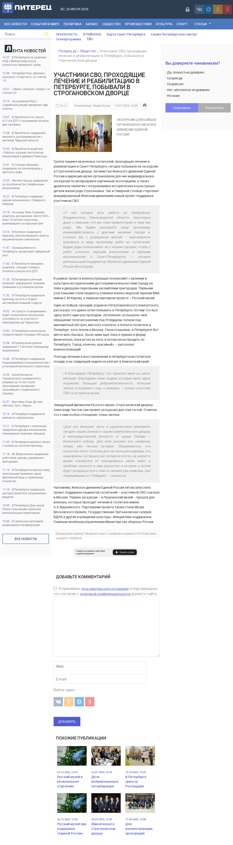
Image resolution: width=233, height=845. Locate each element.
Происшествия (138, 24)
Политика (73, 24)
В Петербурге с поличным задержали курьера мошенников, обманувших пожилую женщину (24, 429)
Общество (112, 24)
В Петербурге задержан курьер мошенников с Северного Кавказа (24, 200)
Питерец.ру (67, 51)
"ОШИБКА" (75, 538)
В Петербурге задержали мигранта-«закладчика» (23, 415)
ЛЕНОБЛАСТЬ (67, 34)
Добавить (67, 721)
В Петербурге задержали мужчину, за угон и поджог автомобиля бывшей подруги (23, 299)
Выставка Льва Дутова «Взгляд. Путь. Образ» (22, 403)
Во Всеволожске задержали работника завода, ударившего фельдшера (25, 457)
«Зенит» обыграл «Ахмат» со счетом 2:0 (26, 91)
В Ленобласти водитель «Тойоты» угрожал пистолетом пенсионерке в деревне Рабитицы (24, 152)
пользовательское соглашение (105, 588)
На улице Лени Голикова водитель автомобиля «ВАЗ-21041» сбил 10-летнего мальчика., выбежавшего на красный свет (26, 217)
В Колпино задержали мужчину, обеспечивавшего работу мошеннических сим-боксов (25, 235)
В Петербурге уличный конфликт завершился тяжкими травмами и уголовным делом (23, 283)
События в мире (45, 24)
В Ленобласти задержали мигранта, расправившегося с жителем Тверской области (23, 136)
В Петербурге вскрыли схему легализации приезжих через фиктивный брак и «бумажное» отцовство (26, 475)
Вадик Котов (101, 105)
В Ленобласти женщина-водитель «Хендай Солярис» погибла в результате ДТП (23, 267)
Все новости (26, 538)
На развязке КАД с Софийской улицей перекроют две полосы (25, 104)
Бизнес (92, 24)
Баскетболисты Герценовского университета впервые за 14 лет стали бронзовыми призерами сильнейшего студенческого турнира (21, 384)
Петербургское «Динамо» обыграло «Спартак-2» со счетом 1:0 (24, 76)
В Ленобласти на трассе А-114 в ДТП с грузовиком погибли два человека (25, 120)
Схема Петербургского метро (174, 34)
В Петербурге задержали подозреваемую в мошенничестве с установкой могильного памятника (26, 362)
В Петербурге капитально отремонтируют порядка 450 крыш (25, 332)
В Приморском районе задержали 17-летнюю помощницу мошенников (25, 346)
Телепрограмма (68, 39)
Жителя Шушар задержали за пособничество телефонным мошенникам (25, 184)
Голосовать (182, 107)
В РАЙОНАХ (92, 34)
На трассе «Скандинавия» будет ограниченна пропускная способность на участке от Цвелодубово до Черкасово (24, 316)
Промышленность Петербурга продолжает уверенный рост (26, 251)
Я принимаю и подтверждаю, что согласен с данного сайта (106, 591)
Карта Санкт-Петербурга (126, 34)
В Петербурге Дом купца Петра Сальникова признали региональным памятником (23, 509)
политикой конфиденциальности (105, 594)
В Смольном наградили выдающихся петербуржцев (22, 523)
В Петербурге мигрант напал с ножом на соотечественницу (26, 443)
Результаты (214, 107)
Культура (164, 24)
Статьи (200, 24)
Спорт (182, 24)
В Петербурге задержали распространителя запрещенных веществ (24, 493)
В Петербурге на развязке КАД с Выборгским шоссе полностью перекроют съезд (24, 61)
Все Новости (15, 24)
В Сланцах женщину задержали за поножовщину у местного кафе (22, 168)
